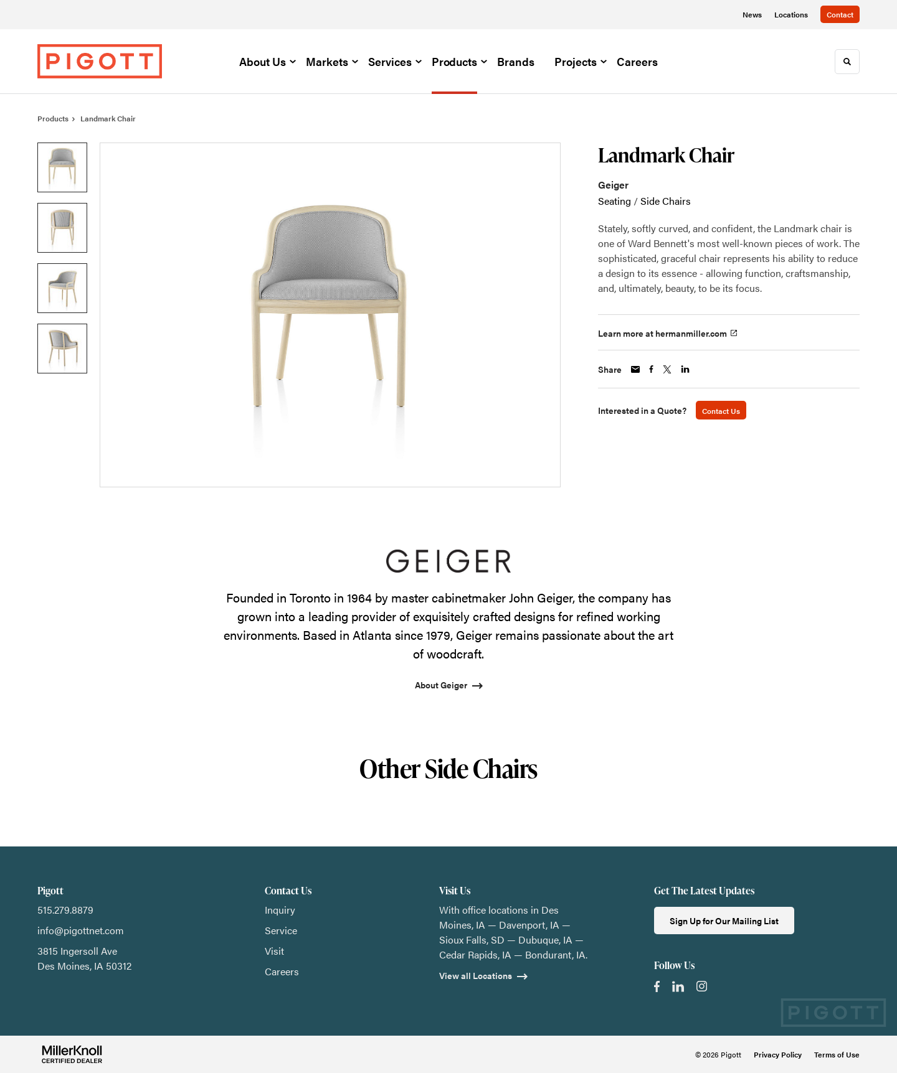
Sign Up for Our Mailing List (724, 920)
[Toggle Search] (847, 61)
